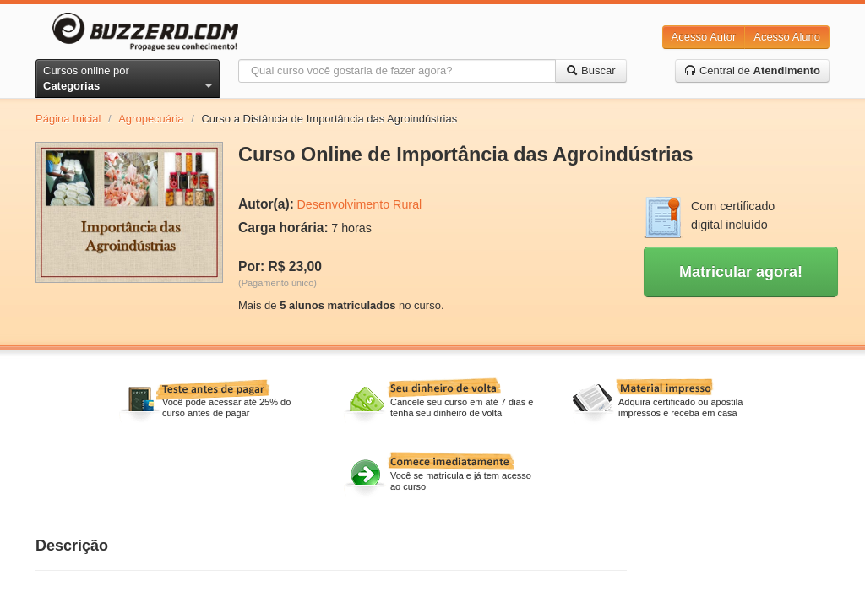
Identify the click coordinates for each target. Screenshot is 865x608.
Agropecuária (150, 118)
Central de (752, 70)
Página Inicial (68, 118)
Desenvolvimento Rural (359, 204)
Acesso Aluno (786, 36)
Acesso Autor (704, 36)
